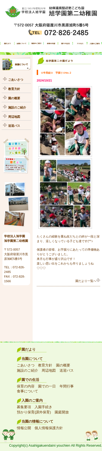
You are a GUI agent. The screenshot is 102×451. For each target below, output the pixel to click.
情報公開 (24, 428)
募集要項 (24, 407)
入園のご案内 (32, 400)
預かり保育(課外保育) (34, 412)
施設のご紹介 (17, 107)
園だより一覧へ (87, 280)
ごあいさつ (15, 79)
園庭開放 (62, 412)
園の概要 (14, 98)
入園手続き (43, 407)
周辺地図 (14, 116)
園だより (28, 349)
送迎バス (14, 125)
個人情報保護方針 (49, 428)
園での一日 (47, 386)
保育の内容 (26, 386)
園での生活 (30, 380)
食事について (27, 391)
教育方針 (14, 89)
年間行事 (67, 386)
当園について (32, 359)
